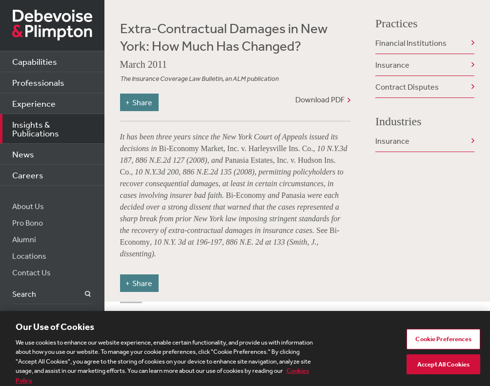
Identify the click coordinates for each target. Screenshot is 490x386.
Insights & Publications (35, 128)
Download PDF (320, 99)
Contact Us (31, 272)
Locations (29, 256)
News (23, 154)
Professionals (38, 82)
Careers (27, 175)
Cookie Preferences (443, 342)
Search (82, 294)
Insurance (392, 65)
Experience (34, 103)
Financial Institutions (411, 43)
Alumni (24, 239)
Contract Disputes (407, 87)
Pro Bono (27, 223)
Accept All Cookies (443, 367)
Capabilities (34, 61)
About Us (28, 206)
